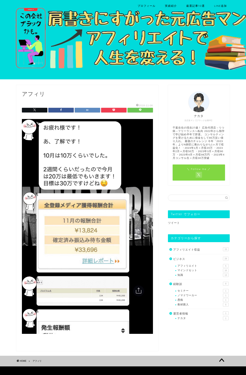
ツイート (174, 222)
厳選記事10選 (195, 5)
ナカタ (203, 318)
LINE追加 (220, 5)
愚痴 (203, 300)
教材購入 (203, 305)
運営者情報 (201, 313)
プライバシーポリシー (30, 370)
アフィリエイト (203, 266)
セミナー (203, 291)
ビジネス (201, 258)
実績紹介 (171, 5)
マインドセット (203, 270)
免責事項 (52, 370)
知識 (203, 275)
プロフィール (147, 5)
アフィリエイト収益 (201, 249)
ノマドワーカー (203, 295)
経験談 (201, 284)
